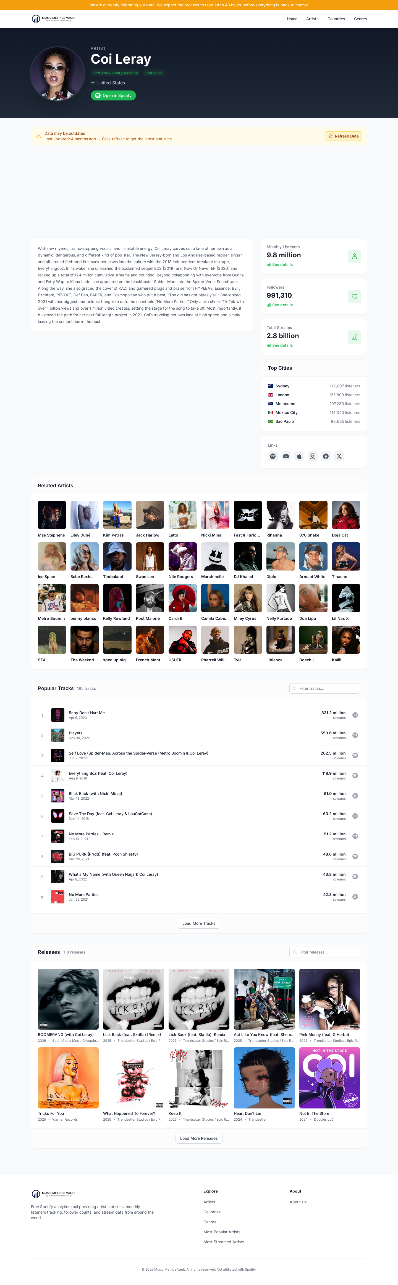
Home (292, 18)
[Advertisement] (199, 190)
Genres (360, 18)
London (282, 394)
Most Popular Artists (221, 1231)
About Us (298, 1201)
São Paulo (285, 421)
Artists (312, 18)
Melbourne (285, 403)
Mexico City (287, 412)
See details (280, 264)
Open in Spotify (113, 95)
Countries (336, 18)
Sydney (282, 386)
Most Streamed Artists (223, 1241)
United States (111, 83)
